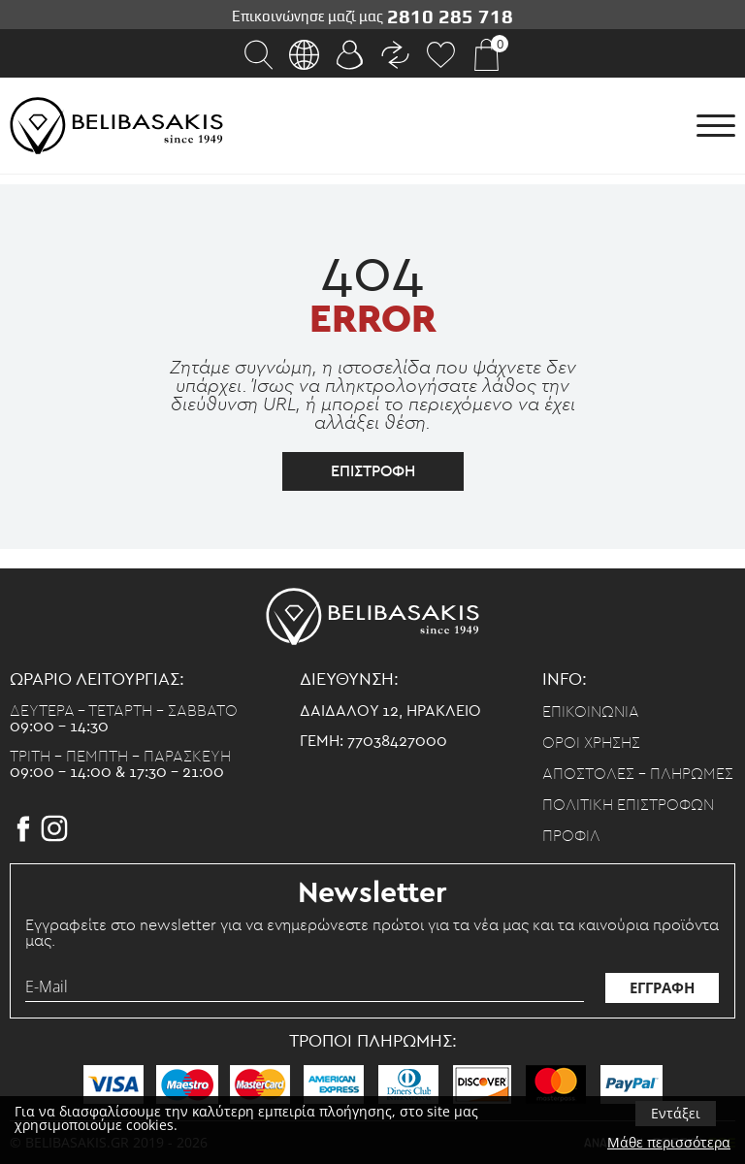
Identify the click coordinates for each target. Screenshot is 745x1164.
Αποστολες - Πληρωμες (637, 774)
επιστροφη (373, 471)
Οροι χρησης (591, 743)
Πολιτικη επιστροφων (628, 805)
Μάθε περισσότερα (668, 1142)
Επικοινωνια (590, 712)
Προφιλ (571, 836)
